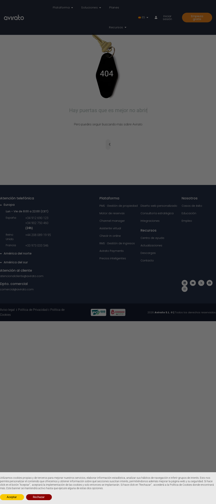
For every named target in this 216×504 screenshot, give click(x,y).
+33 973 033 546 (36, 246)
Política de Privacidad (32, 310)
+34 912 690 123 (36, 218)
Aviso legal (8, 310)
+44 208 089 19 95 (38, 235)
